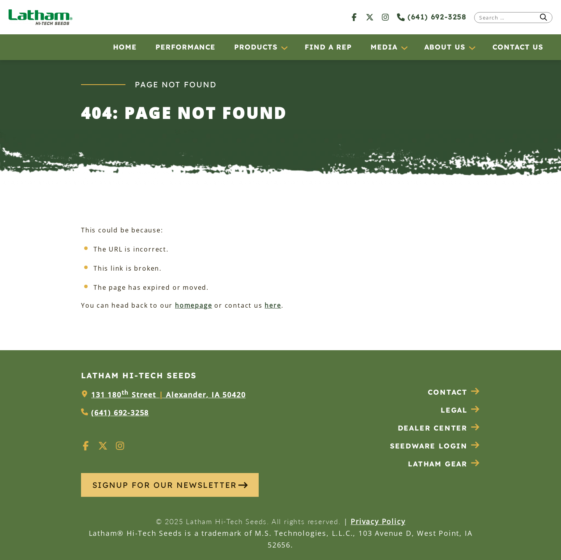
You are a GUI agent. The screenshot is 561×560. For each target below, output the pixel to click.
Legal (460, 410)
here (273, 305)
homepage (193, 305)
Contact (454, 392)
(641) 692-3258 (431, 16)
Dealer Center (439, 428)
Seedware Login (435, 445)
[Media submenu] (404, 48)
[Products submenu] (284, 48)
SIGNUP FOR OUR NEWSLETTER (170, 485)
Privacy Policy (378, 521)
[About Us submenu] (472, 48)
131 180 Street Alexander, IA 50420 (168, 394)
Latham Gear (438, 463)
